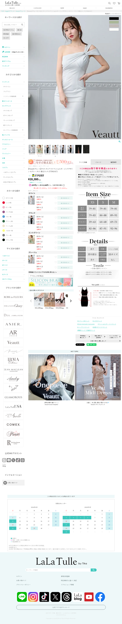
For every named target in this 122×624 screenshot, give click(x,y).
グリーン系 (9, 221)
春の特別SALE (16, 34)
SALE (85, 8)
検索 (94, 569)
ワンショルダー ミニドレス (107, 324)
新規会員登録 (65, 576)
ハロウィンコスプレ (9, 172)
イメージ (98, 162)
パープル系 (9, 212)
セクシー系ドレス (83, 321)
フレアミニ (6, 91)
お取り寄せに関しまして (98, 341)
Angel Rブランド (10, 11)
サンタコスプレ (8, 177)
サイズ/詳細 (83, 162)
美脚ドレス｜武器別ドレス (86, 330)
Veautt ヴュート (20, 11)
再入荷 (19, 30)
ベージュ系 (9, 226)
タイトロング (7, 110)
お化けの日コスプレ (9, 182)
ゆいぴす (6, 38)
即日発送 (6, 34)
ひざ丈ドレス (97, 321)
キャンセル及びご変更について (113, 336)
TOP (2, 11)
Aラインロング (8, 115)
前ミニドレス (7, 125)
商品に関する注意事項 (98, 336)
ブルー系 (8, 217)
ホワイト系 (9, 198)
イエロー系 (9, 231)
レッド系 (8, 203)
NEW (62, 8)
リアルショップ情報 (67, 585)
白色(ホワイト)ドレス (100, 327)
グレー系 (8, 235)
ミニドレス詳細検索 (9, 96)
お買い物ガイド (21, 580)
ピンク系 (8, 207)
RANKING (109, 8)
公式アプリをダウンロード (61, 607)
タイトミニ (6, 86)
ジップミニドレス (83, 327)
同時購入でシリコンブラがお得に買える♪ (43, 272)
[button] (31, 301)
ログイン (19, 576)
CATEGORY (38, 8)
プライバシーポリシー (23, 585)
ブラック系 (9, 240)
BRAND (12, 8)
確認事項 (113, 162)
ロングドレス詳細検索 (10, 130)
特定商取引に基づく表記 (69, 580)
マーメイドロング (9, 120)
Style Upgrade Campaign (86, 324)
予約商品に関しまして (83, 336)
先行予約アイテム (8, 30)
